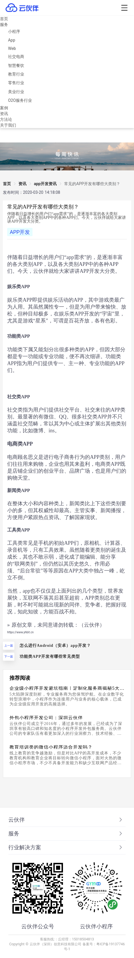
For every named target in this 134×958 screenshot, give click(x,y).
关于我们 (8, 125)
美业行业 (16, 91)
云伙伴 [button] (65, 820)
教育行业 (16, 74)
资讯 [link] (22, 183)
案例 (4, 108)
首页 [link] (7, 183)
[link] (92, 184)
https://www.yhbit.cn (20, 632)
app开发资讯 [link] (45, 183)
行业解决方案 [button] (65, 847)
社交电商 (16, 56)
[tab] (67, 820)
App (11, 40)
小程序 (14, 31)
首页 (4, 18)
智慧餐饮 (16, 65)
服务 (4, 24)
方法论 (6, 119)
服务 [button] (65, 834)
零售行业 (16, 82)
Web (12, 48)
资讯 (4, 113)
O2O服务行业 (20, 100)
